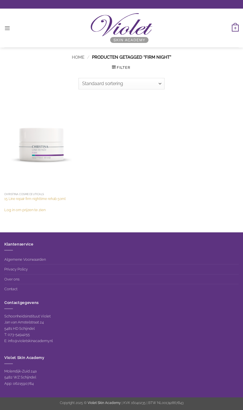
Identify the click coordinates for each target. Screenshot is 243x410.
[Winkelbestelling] (121, 83)
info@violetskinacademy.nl (30, 340)
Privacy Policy (16, 269)
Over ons (11, 279)
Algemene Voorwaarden (25, 259)
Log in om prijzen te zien (25, 209)
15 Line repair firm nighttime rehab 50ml (35, 199)
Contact (10, 289)
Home (78, 57)
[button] (7, 28)
